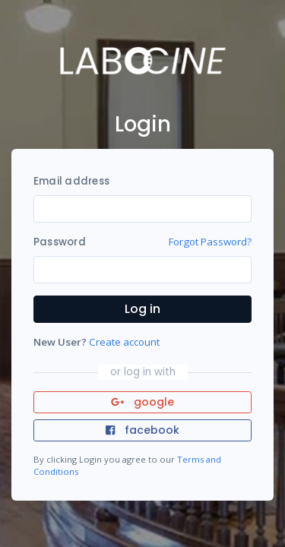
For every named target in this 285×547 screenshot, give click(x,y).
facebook (142, 430)
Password (59, 242)
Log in (142, 309)
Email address (71, 181)
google (142, 401)
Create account (124, 342)
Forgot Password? (210, 241)
